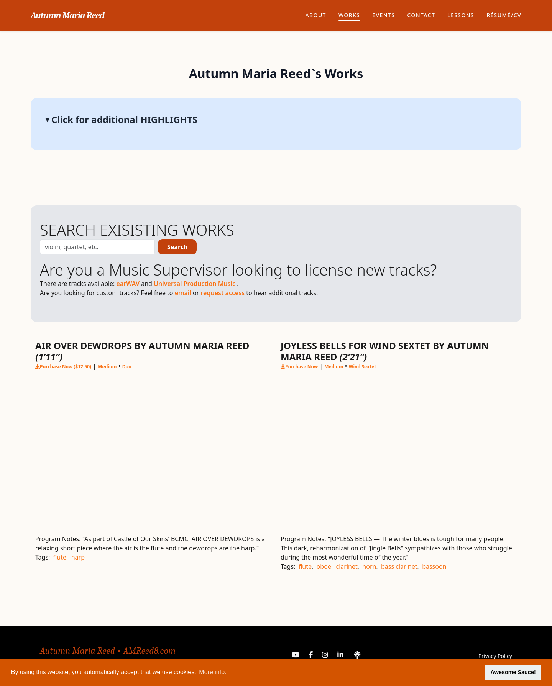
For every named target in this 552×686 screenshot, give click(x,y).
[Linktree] (357, 656)
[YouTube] (295, 656)
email (184, 293)
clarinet (347, 566)
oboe (324, 566)
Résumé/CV (503, 15)
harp (78, 557)
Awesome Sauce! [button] (513, 672)
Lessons (460, 15)
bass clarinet (399, 566)
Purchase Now (299, 366)
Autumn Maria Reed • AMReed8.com (108, 650)
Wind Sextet (362, 366)
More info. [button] (212, 672)
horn (369, 566)
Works (349, 15)
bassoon (434, 566)
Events (383, 15)
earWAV (129, 283)
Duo (126, 366)
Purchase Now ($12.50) (63, 366)
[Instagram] (325, 656)
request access (223, 293)
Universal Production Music (195, 283)
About (315, 15)
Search (177, 247)
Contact (421, 15)
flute (59, 557)
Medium (107, 366)
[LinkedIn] (340, 656)
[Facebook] (311, 656)
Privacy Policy (495, 656)
